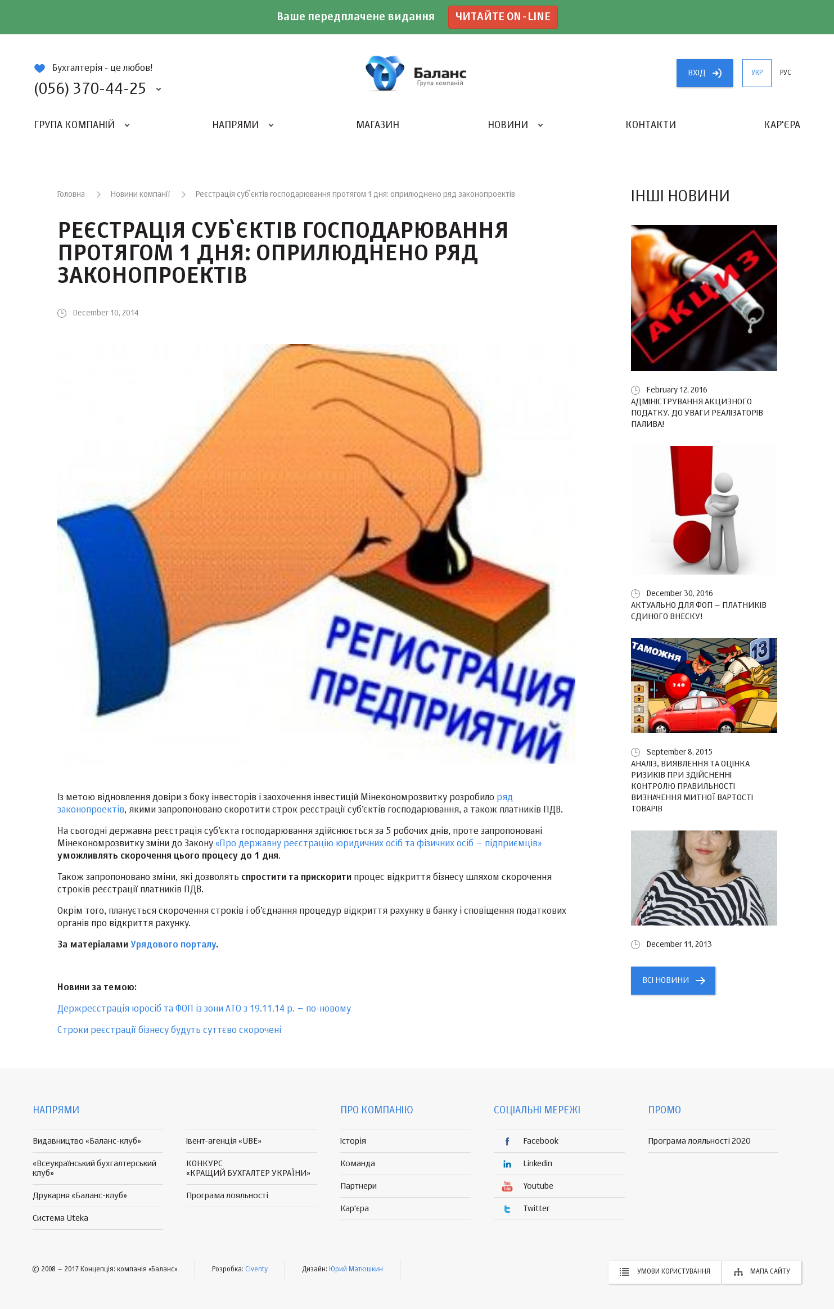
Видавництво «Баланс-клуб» (87, 1141)
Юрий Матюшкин (356, 1269)
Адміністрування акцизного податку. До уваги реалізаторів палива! (697, 413)
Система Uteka (60, 1218)
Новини (508, 125)
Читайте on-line (503, 17)
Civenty (256, 1269)
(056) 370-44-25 (90, 89)
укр (757, 73)
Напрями (235, 125)
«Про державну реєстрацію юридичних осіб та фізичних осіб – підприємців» (378, 843)
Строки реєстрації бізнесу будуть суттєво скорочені (169, 1030)
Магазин (377, 125)
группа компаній (417, 73)
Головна (71, 194)
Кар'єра (782, 125)
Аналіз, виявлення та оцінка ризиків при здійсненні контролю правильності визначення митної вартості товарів (692, 786)
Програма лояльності (227, 1195)
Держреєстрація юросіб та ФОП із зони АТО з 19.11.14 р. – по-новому (204, 1009)
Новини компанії (140, 194)
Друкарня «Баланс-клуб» (80, 1195)
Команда (357, 1163)
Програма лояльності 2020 (699, 1141)
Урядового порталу (173, 945)
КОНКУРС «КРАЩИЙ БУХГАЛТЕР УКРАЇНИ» (248, 1168)
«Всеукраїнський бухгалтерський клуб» (94, 1168)
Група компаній (74, 125)
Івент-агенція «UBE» (224, 1141)
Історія (353, 1141)
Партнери (358, 1186)
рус (785, 73)
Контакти (650, 125)
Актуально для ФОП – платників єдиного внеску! (699, 611)
